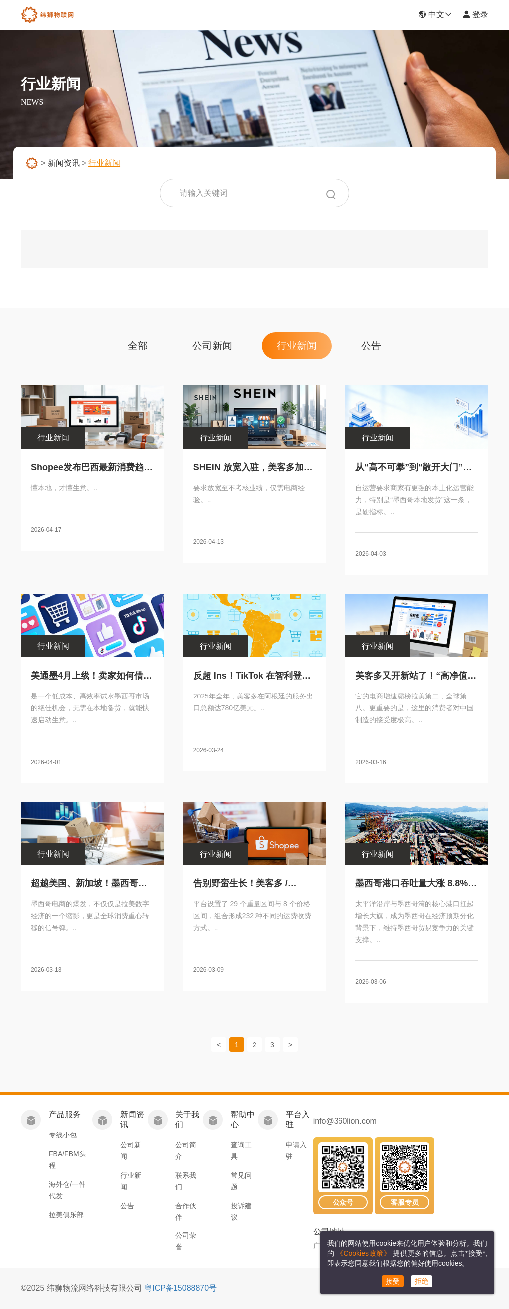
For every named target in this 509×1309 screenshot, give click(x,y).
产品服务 (65, 1114)
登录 (475, 14)
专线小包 (63, 1135)
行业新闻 (297, 345)
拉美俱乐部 (66, 1215)
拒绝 (421, 1281)
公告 (371, 345)
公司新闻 (212, 345)
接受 (393, 1281)
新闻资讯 (64, 163)
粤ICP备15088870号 (180, 1288)
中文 (435, 14)
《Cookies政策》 (364, 1253)
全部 (138, 345)
